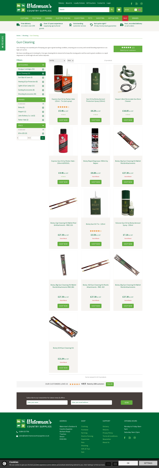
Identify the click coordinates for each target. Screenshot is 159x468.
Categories (31, 65)
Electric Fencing (87, 436)
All (43, 104)
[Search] (84, 9)
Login (109, 3)
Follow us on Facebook (131, 3)
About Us (106, 442)
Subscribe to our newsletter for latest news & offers (45, 398)
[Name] (47, 402)
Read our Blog (136, 3)
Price (31, 125)
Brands (31, 100)
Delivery (106, 427)
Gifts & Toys (85, 449)
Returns (106, 430)
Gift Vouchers (91, 3)
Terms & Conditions (110, 436)
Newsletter (107, 439)
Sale (82, 452)
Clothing (84, 427)
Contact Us (101, 3)
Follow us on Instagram (141, 3)
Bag (130, 9)
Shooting (84, 446)
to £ (29, 138)
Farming (84, 433)
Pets (82, 442)
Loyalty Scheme (79, 3)
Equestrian (85, 439)
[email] (91, 402)
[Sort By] (57, 60)
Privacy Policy (108, 433)
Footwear (84, 430)
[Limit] (70, 60)
